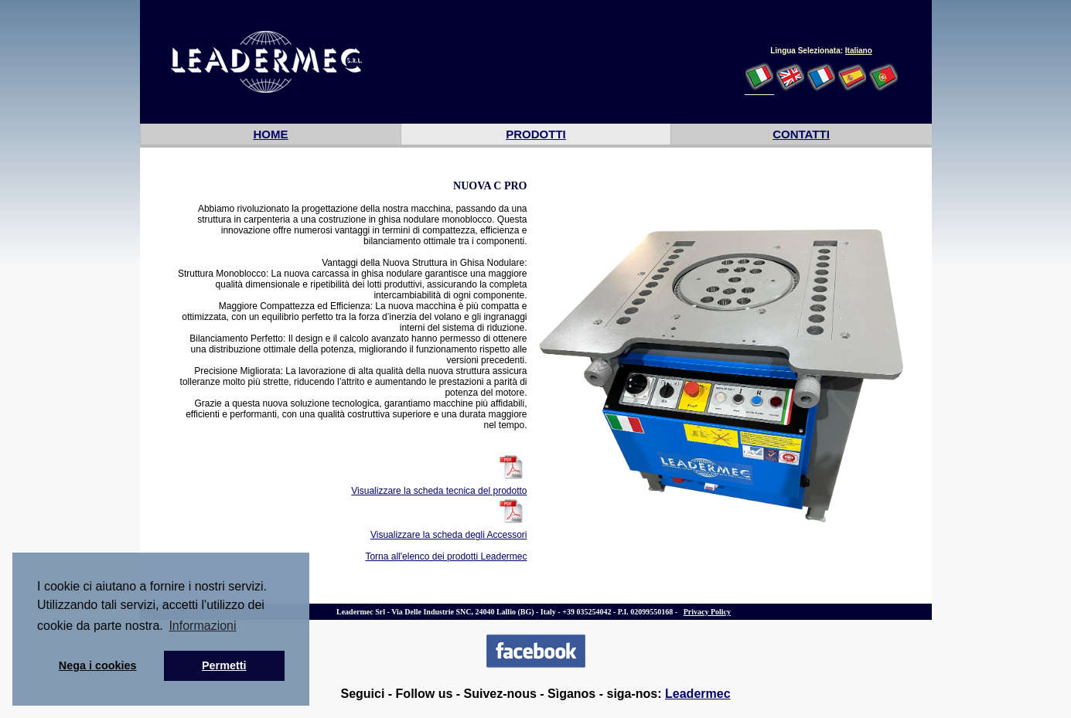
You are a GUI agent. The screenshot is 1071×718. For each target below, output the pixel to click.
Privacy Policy (707, 611)
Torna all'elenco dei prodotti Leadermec (446, 556)
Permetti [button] (224, 665)
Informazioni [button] (202, 625)
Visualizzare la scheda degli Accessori (448, 534)
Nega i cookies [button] (98, 665)
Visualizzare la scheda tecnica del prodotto (439, 490)
